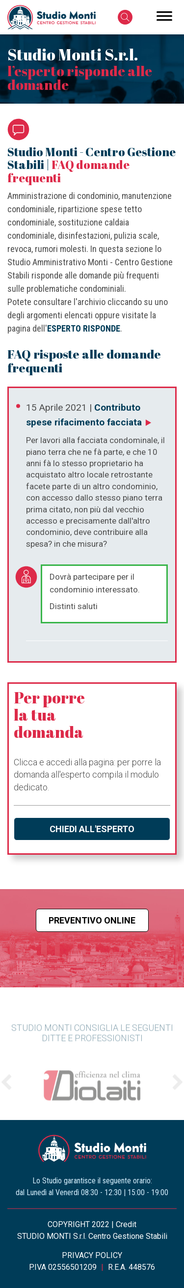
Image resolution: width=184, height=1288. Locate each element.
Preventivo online (92, 920)
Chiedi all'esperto (92, 829)
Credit (126, 1224)
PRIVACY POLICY (92, 1255)
